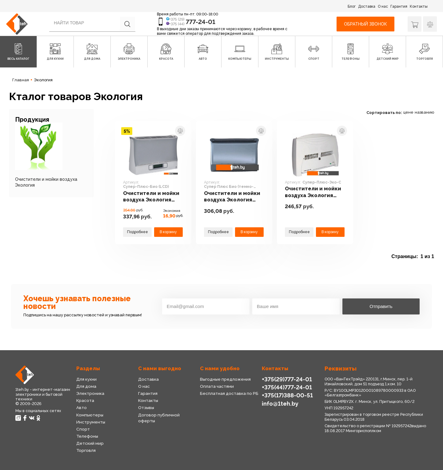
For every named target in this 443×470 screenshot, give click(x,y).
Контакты (419, 6)
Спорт (83, 429)
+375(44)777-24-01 (287, 387)
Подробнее (137, 232)
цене (408, 112)
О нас (383, 6)
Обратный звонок (365, 24)
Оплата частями (217, 386)
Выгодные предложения (225, 379)
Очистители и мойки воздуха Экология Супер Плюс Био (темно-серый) (232, 196)
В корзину (168, 232)
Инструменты (90, 421)
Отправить (380, 306)
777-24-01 (200, 22)
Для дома (86, 386)
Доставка (366, 6)
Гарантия (398, 6)
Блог (352, 6)
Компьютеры (89, 414)
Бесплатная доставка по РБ (229, 393)
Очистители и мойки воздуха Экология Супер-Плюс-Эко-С (313, 192)
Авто (81, 407)
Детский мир (90, 443)
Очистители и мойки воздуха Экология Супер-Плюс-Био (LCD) (151, 196)
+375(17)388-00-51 (287, 395)
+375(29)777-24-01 (287, 379)
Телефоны (87, 436)
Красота (85, 400)
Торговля (86, 450)
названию (424, 112)
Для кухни (86, 379)
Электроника (90, 393)
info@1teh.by (280, 403)
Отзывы (146, 407)
